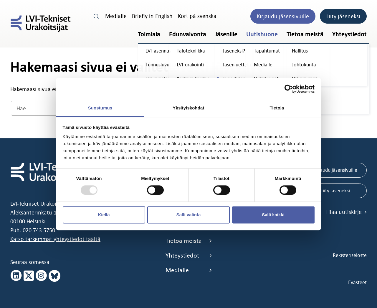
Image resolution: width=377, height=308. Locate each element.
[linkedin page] (16, 276)
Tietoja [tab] (277, 107)
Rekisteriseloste (350, 255)
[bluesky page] (54, 276)
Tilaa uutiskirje (346, 211)
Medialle (116, 15)
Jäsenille (226, 34)
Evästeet (357, 282)
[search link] (96, 15)
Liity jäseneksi (343, 16)
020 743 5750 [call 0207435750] (39, 230)
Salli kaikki (273, 214)
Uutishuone (262, 34)
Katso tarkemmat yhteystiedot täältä (55, 239)
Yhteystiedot (349, 34)
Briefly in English (152, 15)
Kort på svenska (197, 15)
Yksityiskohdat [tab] (188, 107)
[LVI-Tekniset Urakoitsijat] (40, 23)
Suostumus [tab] (100, 107)
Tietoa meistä (305, 34)
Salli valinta (188, 214)
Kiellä (104, 214)
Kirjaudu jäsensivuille (283, 16)
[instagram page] (41, 276)
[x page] (29, 276)
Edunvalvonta (187, 34)
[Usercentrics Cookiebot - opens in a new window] (289, 88)
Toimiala (149, 34)
